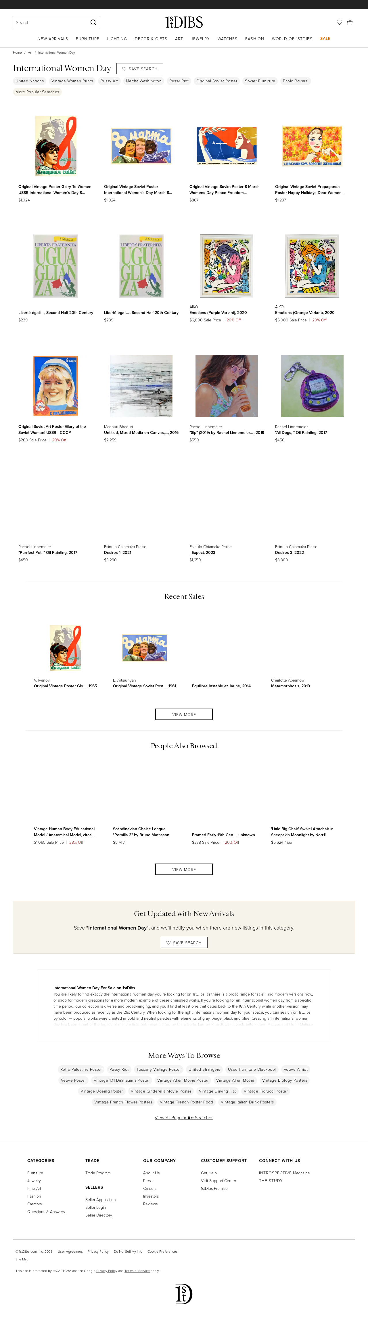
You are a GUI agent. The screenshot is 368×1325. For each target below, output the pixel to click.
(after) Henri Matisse (263, 1024)
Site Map (22, 1259)
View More (184, 714)
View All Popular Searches (184, 1117)
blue (246, 1018)
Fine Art (34, 1188)
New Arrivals (53, 38)
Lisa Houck (234, 1024)
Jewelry (200, 38)
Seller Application (100, 1199)
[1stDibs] (184, 22)
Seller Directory (98, 1215)
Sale (325, 38)
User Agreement (70, 1251)
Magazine (284, 1172)
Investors (151, 1196)
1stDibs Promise (214, 1188)
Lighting (117, 38)
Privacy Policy (98, 1251)
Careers (149, 1188)
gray (206, 1018)
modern (281, 994)
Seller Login (95, 1207)
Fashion (254, 38)
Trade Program (98, 1172)
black (228, 1018)
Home (17, 52)
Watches (227, 38)
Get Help (209, 1172)
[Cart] (349, 22)
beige (217, 1018)
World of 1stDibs (292, 38)
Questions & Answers (46, 1211)
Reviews (150, 1203)
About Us (151, 1172)
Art (179, 38)
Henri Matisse (301, 1024)
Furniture (87, 38)
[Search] (48, 22)
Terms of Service (137, 1270)
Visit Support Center (218, 1180)
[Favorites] (339, 22)
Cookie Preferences (162, 1251)
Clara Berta (186, 1024)
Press (147, 1180)
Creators (34, 1203)
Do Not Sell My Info (128, 1251)
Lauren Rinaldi (210, 1024)
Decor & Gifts (151, 38)
